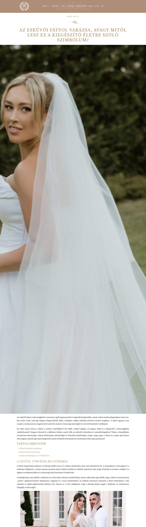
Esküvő (55, 7)
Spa (63, 7)
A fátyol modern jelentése (29, 452)
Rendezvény (81, 7)
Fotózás (70, 7)
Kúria (44, 7)
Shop (91, 7)
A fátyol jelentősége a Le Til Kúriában (34, 455)
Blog (97, 7)
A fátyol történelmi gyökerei (30, 448)
